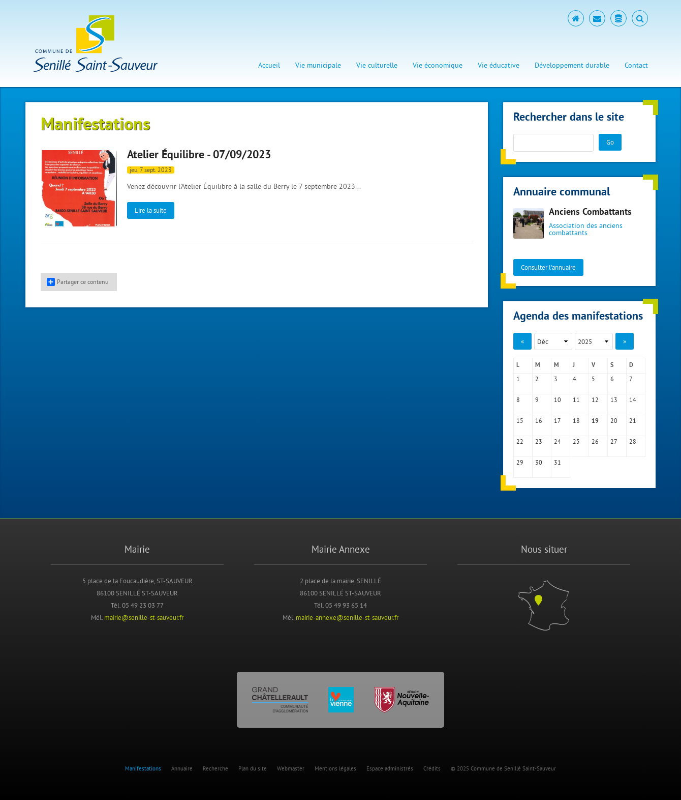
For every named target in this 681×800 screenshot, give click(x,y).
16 (538, 420)
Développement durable (572, 65)
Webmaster (290, 768)
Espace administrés (389, 768)
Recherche (215, 768)
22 (519, 441)
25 (576, 441)
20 (613, 420)
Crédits (432, 768)
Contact (636, 65)
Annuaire (182, 768)
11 (576, 400)
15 (519, 420)
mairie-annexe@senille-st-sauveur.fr (347, 617)
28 (632, 441)
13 (613, 400)
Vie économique (437, 65)
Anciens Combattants (590, 212)
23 (538, 441)
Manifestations (143, 768)
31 (557, 462)
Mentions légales (335, 768)
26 (595, 441)
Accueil (269, 65)
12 (595, 400)
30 (538, 462)
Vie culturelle (376, 65)
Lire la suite (151, 210)
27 (613, 441)
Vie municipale (318, 65)
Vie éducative (498, 65)
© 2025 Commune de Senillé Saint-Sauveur (503, 768)
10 (557, 400)
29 (519, 462)
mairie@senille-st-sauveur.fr (143, 617)
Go (610, 142)
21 (632, 420)
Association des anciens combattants (586, 229)
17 (557, 420)
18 (576, 420)
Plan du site (252, 768)
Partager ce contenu (77, 282)
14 (632, 400)
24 (557, 441)
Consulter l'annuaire (548, 267)
